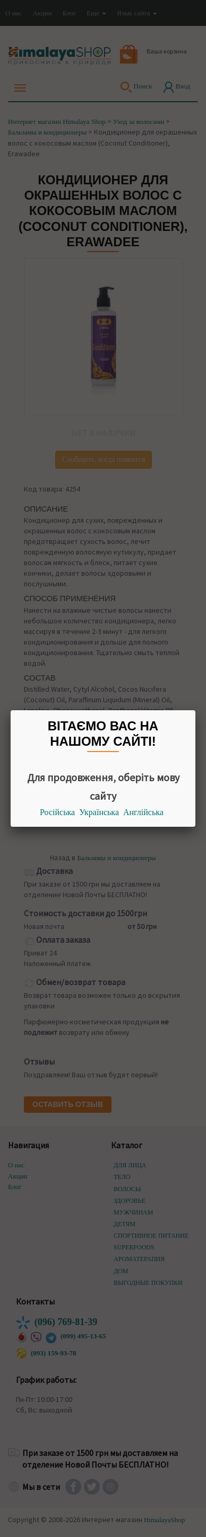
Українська (99, 812)
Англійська (143, 812)
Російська (57, 812)
